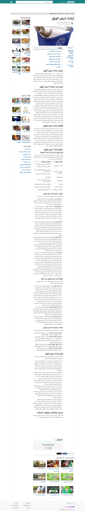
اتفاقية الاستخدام (14, 505)
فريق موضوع (15, 508)
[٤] (35, 136)
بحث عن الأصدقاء (26, 154)
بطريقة (45, 281)
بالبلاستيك (38, 376)
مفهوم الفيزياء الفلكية (25, 172)
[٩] (44, 358)
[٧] (50, 283)
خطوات (42, 196)
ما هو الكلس (27, 149)
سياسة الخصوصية (26, 505)
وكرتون (53, 339)
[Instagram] (68, 504)
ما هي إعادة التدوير (70, 66)
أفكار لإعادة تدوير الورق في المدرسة (69, 57)
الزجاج (58, 122)
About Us (28, 508)
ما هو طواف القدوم (25, 159)
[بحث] (51, 2)
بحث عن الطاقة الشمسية (24, 152)
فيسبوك (65, 453)
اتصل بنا (16, 503)
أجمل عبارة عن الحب (26, 170)
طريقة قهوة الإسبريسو (24, 165)
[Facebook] (74, 504)
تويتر (60, 453)
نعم (50, 448)
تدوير (42, 93)
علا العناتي (59, 22)
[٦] (48, 158)
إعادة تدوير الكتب (70, 62)
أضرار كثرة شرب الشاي (25, 167)
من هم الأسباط (26, 162)
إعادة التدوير (41, 155)
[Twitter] (71, 504)
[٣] (42, 122)
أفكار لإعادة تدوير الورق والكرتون (70, 51)
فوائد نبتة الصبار (26, 157)
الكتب (39, 216)
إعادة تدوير (54, 73)
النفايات (61, 79)
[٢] (53, 83)
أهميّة (59, 129)
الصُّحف (60, 166)
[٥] (59, 142)
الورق (35, 401)
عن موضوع (28, 503)
